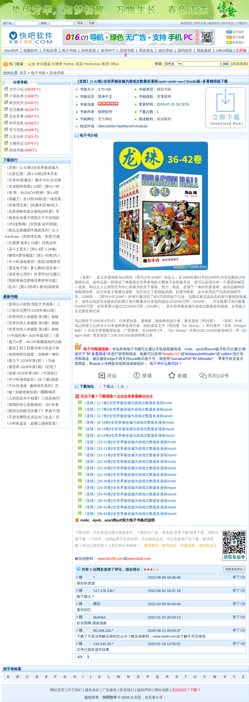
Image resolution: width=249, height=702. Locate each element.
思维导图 (127, 50)
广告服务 (109, 690)
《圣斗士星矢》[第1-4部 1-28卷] (30, 249)
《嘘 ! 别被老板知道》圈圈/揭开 (30, 392)
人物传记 (16, 143)
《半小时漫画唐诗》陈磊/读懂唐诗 (32, 262)
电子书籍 (69, 50)
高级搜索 (239, 64)
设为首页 (238, 32)
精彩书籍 (164, 89)
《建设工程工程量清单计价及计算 (32, 348)
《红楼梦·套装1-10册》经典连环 (30, 243)
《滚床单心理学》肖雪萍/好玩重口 (32, 274)
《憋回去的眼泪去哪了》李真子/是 (32, 411)
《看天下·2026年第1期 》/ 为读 (30, 361)
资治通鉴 (43, 64)
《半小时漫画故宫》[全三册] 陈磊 (32, 379)
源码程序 (185, 50)
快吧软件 (110, 697)
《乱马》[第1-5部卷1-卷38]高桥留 (32, 287)
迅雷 (79, 64)
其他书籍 (56, 73)
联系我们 (238, 42)
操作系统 (165, 50)
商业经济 (16, 103)
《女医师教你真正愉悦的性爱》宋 (32, 211)
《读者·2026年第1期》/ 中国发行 (31, 373)
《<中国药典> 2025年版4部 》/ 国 (32, 335)
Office (114, 64)
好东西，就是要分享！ (148, 697)
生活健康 (16, 110)
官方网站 (105, 119)
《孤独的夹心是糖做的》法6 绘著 (32, 405)
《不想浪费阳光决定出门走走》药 (32, 417)
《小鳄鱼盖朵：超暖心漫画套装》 (32, 423)
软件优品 (228, 23)
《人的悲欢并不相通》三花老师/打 (32, 398)
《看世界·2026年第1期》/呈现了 (31, 367)
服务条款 (92, 690)
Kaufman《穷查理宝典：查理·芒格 (32, 237)
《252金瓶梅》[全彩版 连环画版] (31, 224)
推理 (105, 64)
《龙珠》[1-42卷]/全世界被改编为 (32, 167)
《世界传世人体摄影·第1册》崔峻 (32, 329)
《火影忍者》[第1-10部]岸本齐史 (31, 174)
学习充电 (16, 130)
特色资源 (88, 50)
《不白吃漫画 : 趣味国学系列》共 (32, 386)
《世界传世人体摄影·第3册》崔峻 (32, 317)
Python (69, 64)
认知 (31, 64)
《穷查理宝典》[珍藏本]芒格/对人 (32, 205)
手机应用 (50, 50)
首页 (23, 73)
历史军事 (16, 116)
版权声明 (144, 690)
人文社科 (16, 137)
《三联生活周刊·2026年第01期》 (31, 310)
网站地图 (161, 690)
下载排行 (242, 23)
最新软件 (214, 23)
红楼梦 (57, 64)
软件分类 (200, 23)
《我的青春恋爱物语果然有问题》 (32, 280)
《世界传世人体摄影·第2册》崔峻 (32, 323)
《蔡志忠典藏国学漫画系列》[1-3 (31, 230)
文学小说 (16, 89)
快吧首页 (186, 23)
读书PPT (108, 50)
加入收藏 (238, 37)
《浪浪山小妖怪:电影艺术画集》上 (32, 304)
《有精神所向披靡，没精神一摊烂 (32, 354)
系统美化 (146, 50)
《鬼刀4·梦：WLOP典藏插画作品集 (33, 342)
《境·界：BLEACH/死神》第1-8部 (32, 193)
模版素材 (204, 50)
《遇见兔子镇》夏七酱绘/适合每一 (32, 268)
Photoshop (92, 64)
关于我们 (75, 690)
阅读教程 (164, 119)
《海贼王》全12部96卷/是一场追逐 (33, 199)
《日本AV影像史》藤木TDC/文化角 (33, 180)
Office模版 (224, 50)
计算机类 (16, 96)
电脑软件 (30, 50)
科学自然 (16, 123)
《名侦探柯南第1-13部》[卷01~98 (32, 186)
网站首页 (57, 690)
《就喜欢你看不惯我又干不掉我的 (32, 218)
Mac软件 (12, 50)
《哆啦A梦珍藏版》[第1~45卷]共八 (33, 255)
